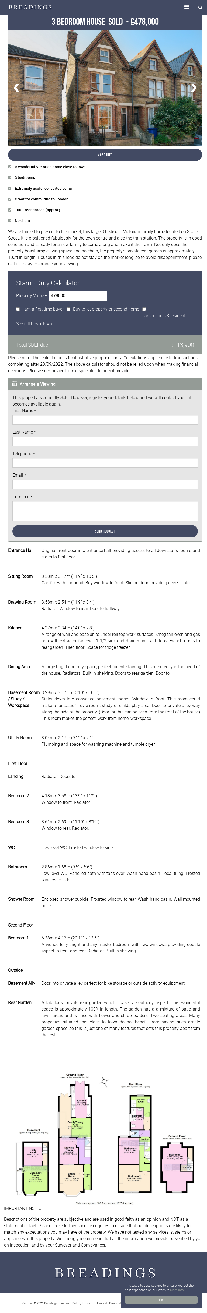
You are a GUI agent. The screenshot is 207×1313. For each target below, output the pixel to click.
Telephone (23, 453)
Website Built (69, 1303)
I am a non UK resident (163, 316)
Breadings (50, 1303)
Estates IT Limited (94, 1303)
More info (177, 1290)
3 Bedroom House (88, 21)
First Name (24, 410)
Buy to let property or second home (106, 309)
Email (19, 475)
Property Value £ (31, 295)
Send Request (105, 531)
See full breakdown (34, 324)
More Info (105, 155)
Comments (22, 496)
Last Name (24, 432)
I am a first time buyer (43, 309)
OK (161, 1300)
